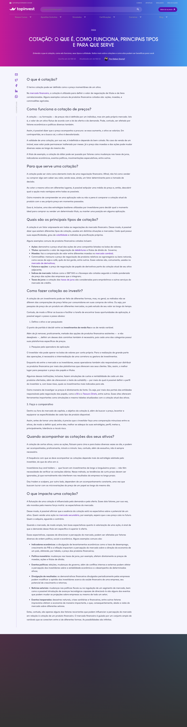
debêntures (80, 249)
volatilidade (62, 234)
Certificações (105, 17)
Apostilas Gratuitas (49, 17)
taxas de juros (68, 279)
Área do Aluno (172, 3)
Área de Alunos (167, 9)
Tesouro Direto (90, 393)
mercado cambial (104, 253)
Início (93, 29)
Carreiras (133, 17)
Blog (161, 17)
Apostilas (149, 3)
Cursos (139, 3)
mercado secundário (69, 514)
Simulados (160, 3)
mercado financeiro (39, 93)
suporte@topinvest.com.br (20, 3)
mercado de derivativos (43, 263)
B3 (77, 393)
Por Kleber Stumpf (117, 58)
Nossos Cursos (21, 17)
